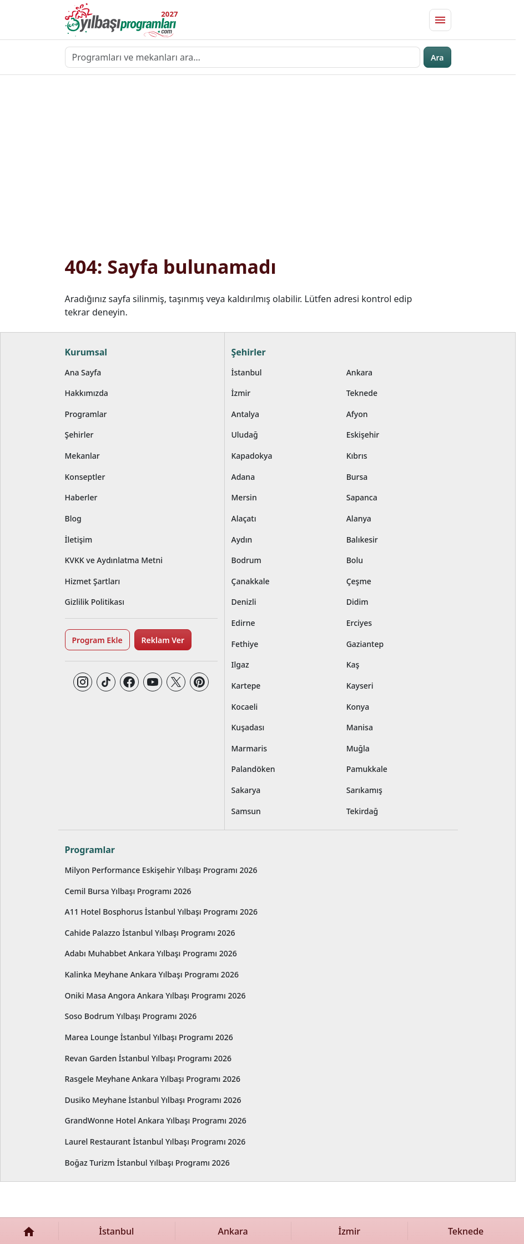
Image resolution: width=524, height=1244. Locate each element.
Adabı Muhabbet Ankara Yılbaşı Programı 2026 (151, 953)
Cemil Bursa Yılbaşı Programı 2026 (128, 891)
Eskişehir (363, 434)
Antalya (245, 414)
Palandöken (253, 769)
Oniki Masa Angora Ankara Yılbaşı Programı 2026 (155, 995)
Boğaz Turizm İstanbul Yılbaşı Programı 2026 (147, 1162)
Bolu (354, 560)
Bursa (357, 476)
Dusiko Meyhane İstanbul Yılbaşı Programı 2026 (153, 1100)
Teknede (361, 393)
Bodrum (246, 560)
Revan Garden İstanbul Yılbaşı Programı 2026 (148, 1058)
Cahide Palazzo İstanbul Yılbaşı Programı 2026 (150, 932)
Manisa (359, 727)
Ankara (359, 372)
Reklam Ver (163, 640)
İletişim (79, 539)
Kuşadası (248, 727)
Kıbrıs (356, 455)
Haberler (81, 497)
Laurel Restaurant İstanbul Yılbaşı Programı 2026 (155, 1141)
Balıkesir (362, 539)
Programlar (86, 414)
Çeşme (358, 581)
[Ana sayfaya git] (120, 20)
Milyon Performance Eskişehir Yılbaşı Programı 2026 (161, 870)
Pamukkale (366, 769)
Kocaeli (244, 706)
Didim (357, 601)
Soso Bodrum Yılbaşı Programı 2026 (131, 1016)
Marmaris (249, 748)
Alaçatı (243, 518)
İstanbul (246, 372)
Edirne (243, 623)
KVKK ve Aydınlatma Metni (114, 560)
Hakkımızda (86, 393)
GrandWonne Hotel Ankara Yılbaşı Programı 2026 (155, 1120)
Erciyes (359, 623)
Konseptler (85, 476)
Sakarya (246, 790)
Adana (243, 476)
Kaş (353, 664)
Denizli (243, 601)
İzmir (241, 393)
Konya (358, 706)
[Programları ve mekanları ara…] (243, 57)
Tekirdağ (362, 811)
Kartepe (246, 685)
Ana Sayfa (83, 372)
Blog (73, 518)
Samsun (246, 811)
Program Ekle (97, 640)
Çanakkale (250, 581)
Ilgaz (240, 664)
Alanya (358, 518)
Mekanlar (82, 455)
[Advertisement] (258, 171)
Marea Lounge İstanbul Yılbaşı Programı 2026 (149, 1037)
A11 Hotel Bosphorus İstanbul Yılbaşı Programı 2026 (161, 911)
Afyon (357, 414)
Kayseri (360, 685)
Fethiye (245, 644)
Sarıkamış (364, 790)
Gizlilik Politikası (94, 601)
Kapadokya (252, 455)
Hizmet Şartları (92, 581)
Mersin (244, 497)
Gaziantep (365, 644)
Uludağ (244, 434)
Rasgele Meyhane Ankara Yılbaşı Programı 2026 (153, 1079)
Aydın (242, 539)
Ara (437, 57)
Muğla (358, 748)
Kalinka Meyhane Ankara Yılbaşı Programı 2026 (152, 974)
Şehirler (79, 434)
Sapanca (361, 497)
